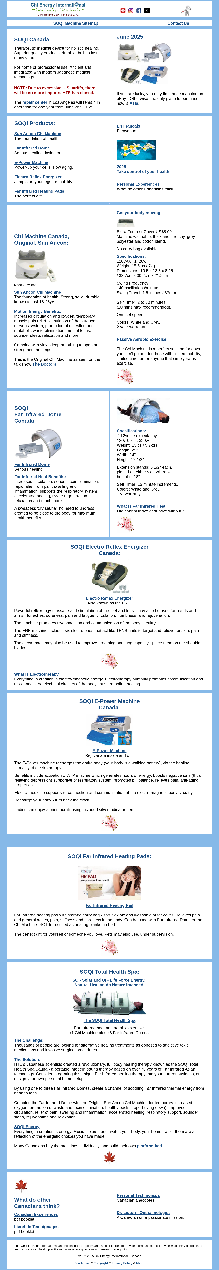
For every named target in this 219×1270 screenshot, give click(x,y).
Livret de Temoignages (36, 1226)
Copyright (100, 1263)
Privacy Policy (121, 1263)
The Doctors (44, 364)
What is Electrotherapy (36, 674)
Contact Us (178, 23)
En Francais (128, 126)
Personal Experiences (138, 184)
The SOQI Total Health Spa (109, 1020)
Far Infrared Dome (32, 148)
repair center (34, 102)
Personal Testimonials (138, 1195)
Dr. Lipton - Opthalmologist (143, 1212)
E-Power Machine (110, 750)
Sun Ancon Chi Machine (37, 133)
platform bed (149, 1146)
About (140, 1263)
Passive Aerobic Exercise (141, 339)
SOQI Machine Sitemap (75, 23)
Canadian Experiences (36, 1214)
